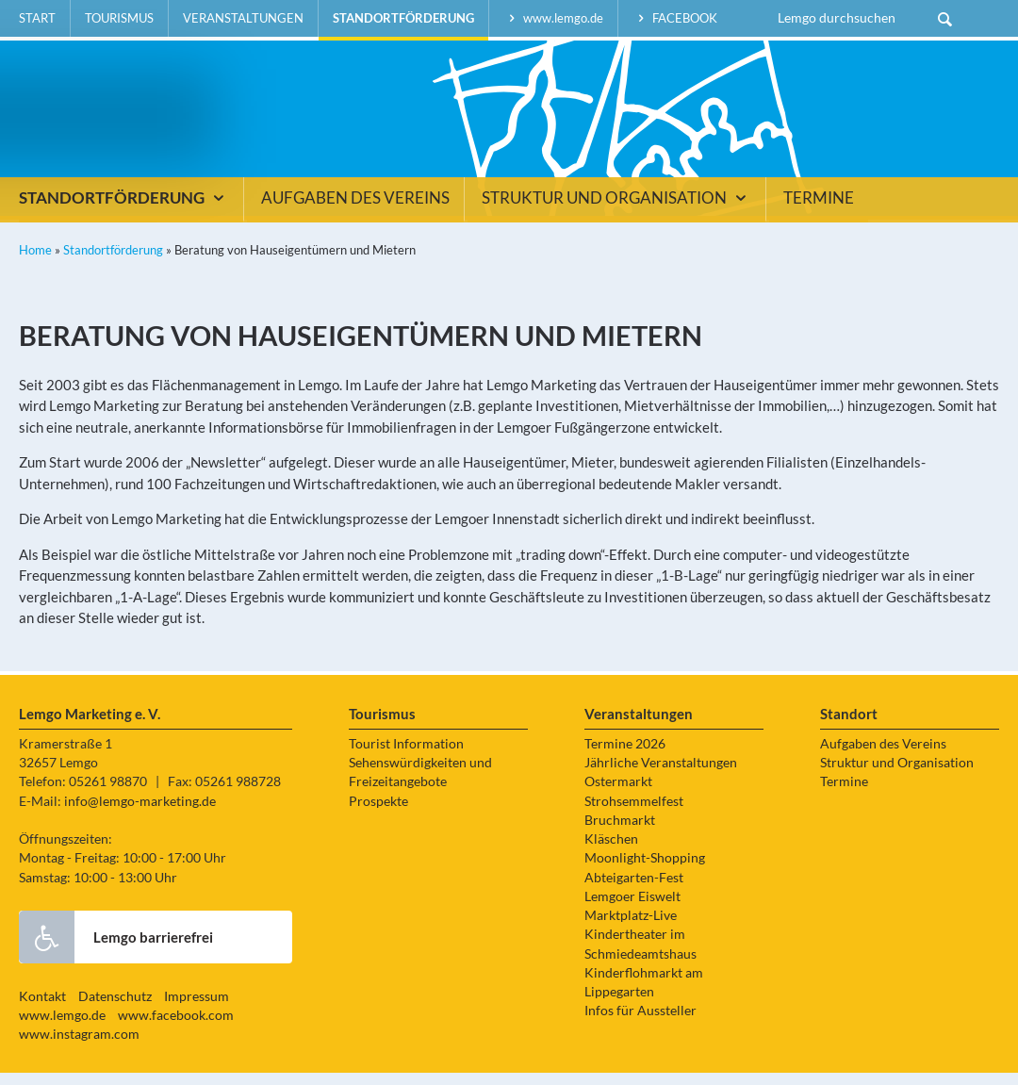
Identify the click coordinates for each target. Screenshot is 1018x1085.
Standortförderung (403, 17)
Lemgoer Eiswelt (632, 908)
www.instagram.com (79, 1047)
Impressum (196, 1008)
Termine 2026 (624, 756)
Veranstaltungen (243, 17)
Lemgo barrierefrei (116, 949)
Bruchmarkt (619, 832)
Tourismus (119, 17)
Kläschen (611, 852)
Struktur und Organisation (616, 211)
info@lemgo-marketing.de (140, 813)
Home (35, 263)
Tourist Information (406, 756)
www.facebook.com (176, 1028)
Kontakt (42, 1008)
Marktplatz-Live (630, 928)
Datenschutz (115, 1008)
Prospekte (378, 813)
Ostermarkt (618, 794)
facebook (674, 17)
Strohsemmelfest (633, 813)
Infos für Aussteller (640, 1023)
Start (37, 17)
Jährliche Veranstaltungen (660, 775)
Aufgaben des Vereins (355, 211)
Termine (818, 211)
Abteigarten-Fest (633, 889)
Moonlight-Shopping (644, 871)
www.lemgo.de (553, 17)
